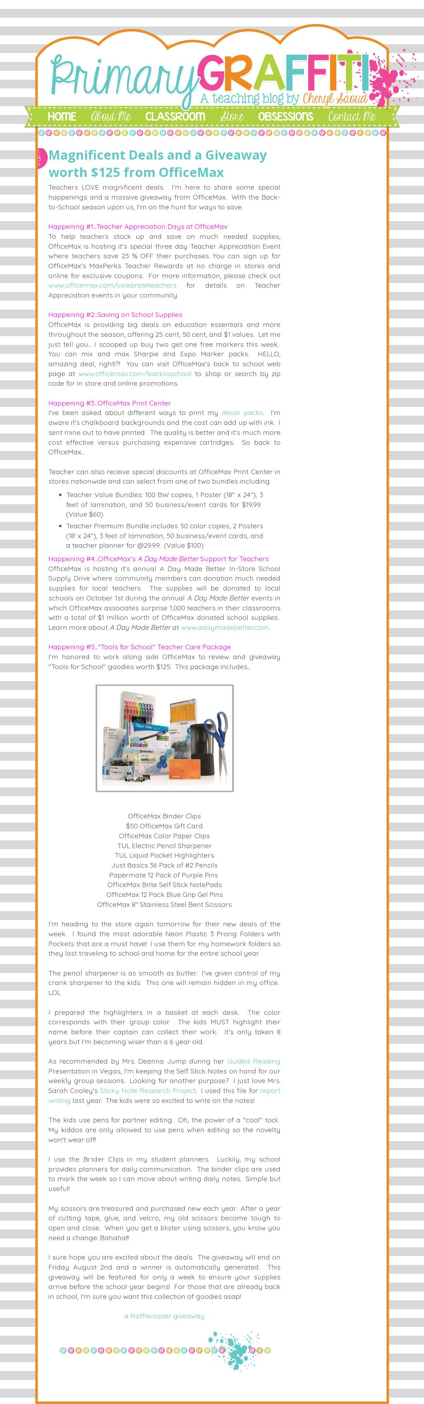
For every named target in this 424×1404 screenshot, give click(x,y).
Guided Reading (254, 1061)
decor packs (242, 412)
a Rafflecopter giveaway (164, 1315)
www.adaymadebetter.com (225, 627)
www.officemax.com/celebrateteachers (112, 285)
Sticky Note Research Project (148, 1090)
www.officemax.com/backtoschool (135, 373)
